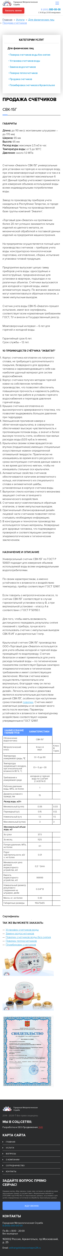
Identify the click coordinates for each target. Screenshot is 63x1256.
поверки (28, 702)
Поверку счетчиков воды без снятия (28, 937)
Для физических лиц (41, 19)
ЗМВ (40, 1127)
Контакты (11, 1171)
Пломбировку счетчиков (21, 944)
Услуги (20, 19)
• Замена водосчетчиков (22, 67)
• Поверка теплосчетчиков (23, 73)
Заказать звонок (13, 10)
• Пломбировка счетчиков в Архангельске (31, 85)
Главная (7, 19)
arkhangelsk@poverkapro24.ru (25, 1247)
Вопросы (11, 1154)
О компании (12, 1159)
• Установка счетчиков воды (24, 61)
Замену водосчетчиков (20, 933)
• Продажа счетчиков (20, 79)
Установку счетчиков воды (22, 929)
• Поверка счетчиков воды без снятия (29, 54)
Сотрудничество (15, 1165)
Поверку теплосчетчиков (21, 941)
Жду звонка (32, 1206)
